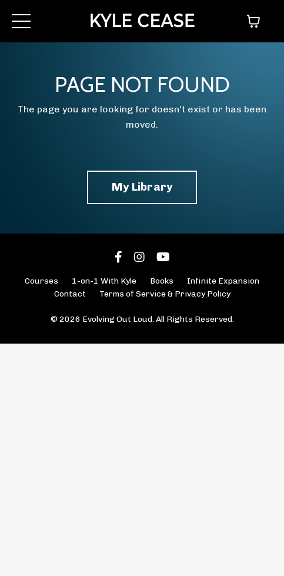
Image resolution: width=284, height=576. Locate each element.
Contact (70, 294)
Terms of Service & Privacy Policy (164, 294)
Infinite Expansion (223, 281)
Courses (41, 281)
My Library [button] (142, 187)
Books (161, 281)
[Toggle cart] (253, 21)
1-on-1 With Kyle (104, 281)
